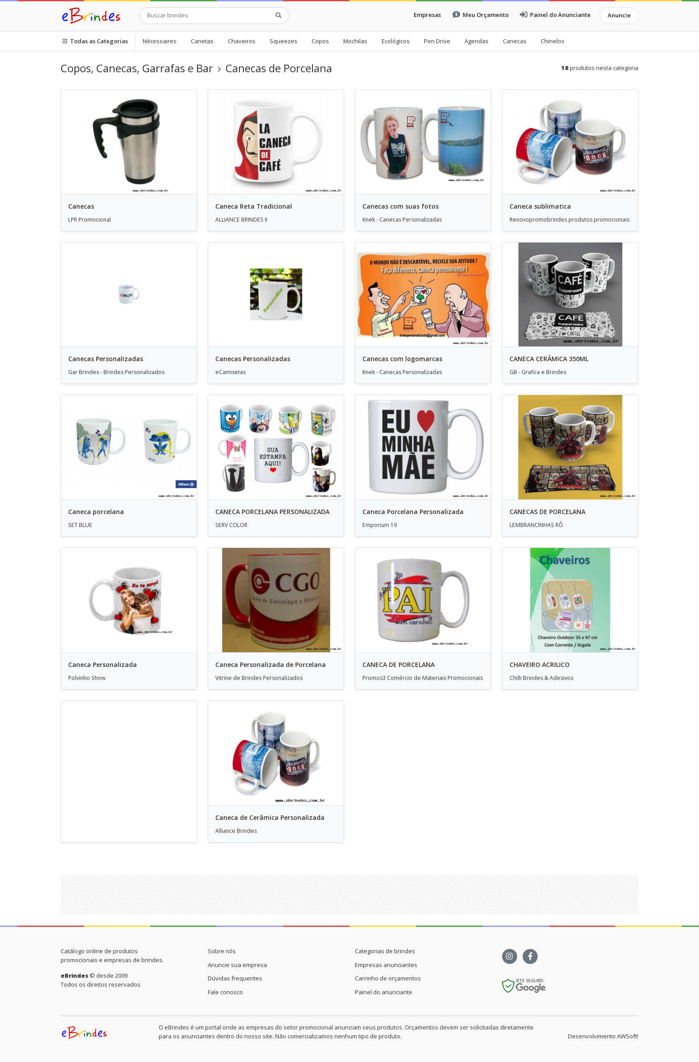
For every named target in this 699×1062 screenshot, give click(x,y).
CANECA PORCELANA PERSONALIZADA (272, 511)
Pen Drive (437, 41)
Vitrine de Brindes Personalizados (259, 678)
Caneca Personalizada (102, 664)
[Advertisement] (129, 765)
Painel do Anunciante (555, 15)
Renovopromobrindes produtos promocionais (569, 219)
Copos (320, 41)
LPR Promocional (89, 219)
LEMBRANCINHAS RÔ (536, 525)
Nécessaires (160, 41)
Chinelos (552, 41)
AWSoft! (627, 1036)
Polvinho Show (87, 678)
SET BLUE (80, 525)
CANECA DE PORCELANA (398, 664)
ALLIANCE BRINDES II (241, 219)
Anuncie (619, 15)
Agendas (477, 41)
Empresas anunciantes (386, 965)
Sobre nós (222, 951)
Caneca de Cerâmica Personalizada (270, 817)
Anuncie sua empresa (237, 965)
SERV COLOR (231, 525)
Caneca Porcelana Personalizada (413, 511)
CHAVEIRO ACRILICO (540, 664)
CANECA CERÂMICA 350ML (549, 358)
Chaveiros (241, 41)
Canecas (514, 41)
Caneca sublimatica (540, 206)
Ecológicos (396, 41)
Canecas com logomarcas (402, 358)
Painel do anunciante (383, 992)
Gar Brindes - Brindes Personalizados (116, 372)
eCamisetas (230, 372)
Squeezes (283, 41)
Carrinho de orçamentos (388, 978)
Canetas (202, 41)
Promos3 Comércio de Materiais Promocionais (422, 678)
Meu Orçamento (480, 15)
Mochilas (355, 41)
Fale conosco (225, 992)
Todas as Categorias (95, 41)
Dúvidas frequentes (235, 978)
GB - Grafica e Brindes (538, 372)
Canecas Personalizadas (105, 358)
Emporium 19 (379, 525)
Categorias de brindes (385, 951)
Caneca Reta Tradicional (253, 206)
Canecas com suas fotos (400, 206)
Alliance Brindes (236, 831)
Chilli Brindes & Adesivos (541, 678)
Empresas (427, 15)
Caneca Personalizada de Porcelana (270, 664)
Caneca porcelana (96, 511)
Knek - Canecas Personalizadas (402, 219)
